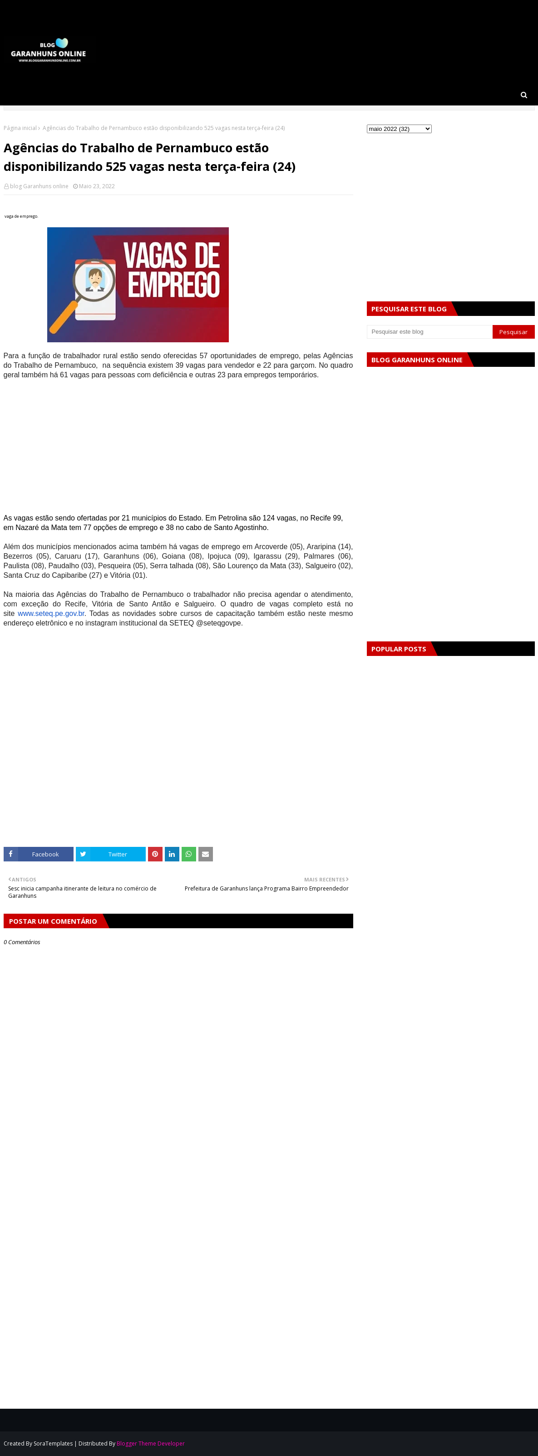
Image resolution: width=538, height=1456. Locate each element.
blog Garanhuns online (39, 186)
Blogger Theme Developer (151, 1443)
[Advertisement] (178, 449)
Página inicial (20, 128)
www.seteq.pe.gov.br (51, 613)
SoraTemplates (53, 1443)
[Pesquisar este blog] (430, 332)
